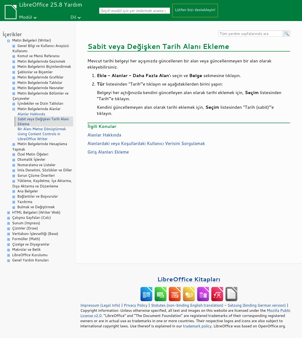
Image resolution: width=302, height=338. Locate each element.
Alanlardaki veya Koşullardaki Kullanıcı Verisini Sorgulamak (146, 143)
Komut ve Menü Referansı (38, 55)
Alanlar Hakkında (31, 114)
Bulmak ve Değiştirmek (36, 206)
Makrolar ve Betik (26, 249)
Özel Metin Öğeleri (32, 154)
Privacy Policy (135, 305)
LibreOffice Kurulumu (29, 254)
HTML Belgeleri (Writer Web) (36, 212)
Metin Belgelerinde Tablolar (39, 82)
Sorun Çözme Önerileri (36, 175)
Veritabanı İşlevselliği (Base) (35, 233)
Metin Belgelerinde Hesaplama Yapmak (39, 146)
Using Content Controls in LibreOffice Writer (38, 136)
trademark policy (197, 326)
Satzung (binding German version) (257, 305)
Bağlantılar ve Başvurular (37, 196)
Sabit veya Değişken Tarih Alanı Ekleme (43, 121)
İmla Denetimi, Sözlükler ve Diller (44, 170)
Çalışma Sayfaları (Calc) (31, 217)
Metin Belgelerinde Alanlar (38, 108)
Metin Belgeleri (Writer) (31, 40)
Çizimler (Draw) (25, 228)
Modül (25, 17)
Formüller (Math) (26, 238)
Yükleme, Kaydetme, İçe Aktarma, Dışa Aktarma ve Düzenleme (42, 183)
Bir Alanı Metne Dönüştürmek (41, 128)
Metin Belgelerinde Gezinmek (41, 61)
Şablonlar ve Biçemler (35, 71)
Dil (73, 17)
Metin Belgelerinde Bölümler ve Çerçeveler (40, 96)
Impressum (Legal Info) (100, 305)
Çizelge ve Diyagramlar (31, 244)
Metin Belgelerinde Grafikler (40, 77)
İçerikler (12, 34)
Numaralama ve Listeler (36, 164)
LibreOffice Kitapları (188, 279)
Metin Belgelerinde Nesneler (40, 87)
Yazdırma (24, 201)
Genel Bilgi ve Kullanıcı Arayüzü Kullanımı (40, 48)
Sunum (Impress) (26, 223)
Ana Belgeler (27, 191)
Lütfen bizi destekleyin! (195, 9)
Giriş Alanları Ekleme (108, 152)
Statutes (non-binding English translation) (187, 305)
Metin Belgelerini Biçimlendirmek (44, 66)
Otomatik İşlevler (31, 159)
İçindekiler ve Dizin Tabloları (40, 103)
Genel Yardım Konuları (30, 260)
